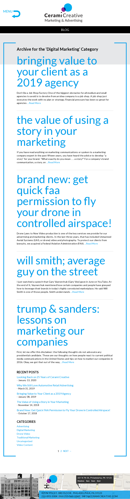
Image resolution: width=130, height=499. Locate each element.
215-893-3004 (49, 496)
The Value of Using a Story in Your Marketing (63, 130)
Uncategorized (24, 441)
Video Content (25, 444)
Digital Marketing (26, 430)
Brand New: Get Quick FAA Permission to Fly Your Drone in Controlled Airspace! (64, 200)
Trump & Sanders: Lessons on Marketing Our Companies (58, 325)
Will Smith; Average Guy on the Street (61, 266)
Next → (67, 451)
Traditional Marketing (28, 437)
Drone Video (23, 433)
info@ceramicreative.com (100, 496)
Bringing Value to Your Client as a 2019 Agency (57, 71)
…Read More (34, 103)
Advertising (23, 426)
